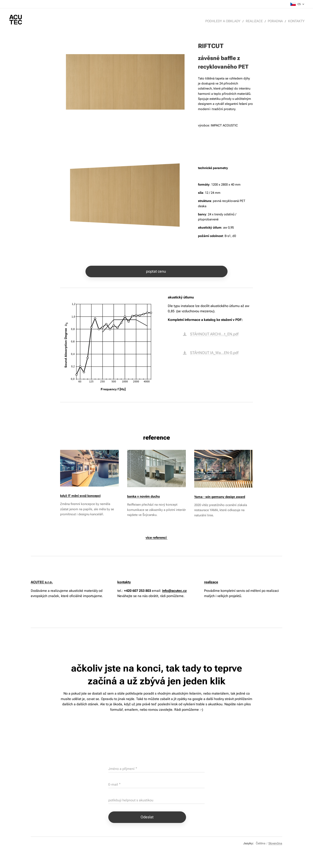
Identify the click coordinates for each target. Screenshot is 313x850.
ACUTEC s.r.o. (42, 582)
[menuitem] (226, 21)
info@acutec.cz (174, 591)
